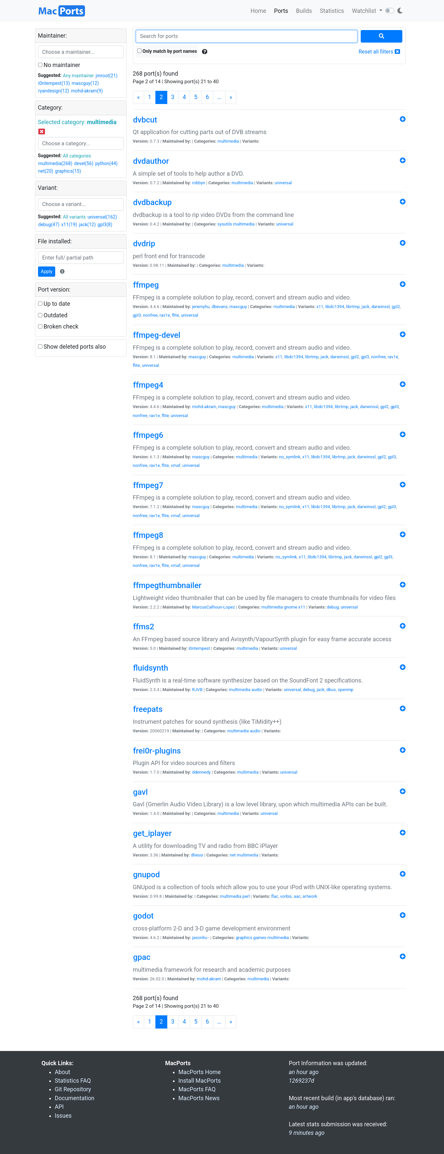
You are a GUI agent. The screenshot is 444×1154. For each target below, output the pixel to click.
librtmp (353, 306)
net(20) (45, 171)
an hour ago (304, 1106)
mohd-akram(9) (87, 90)
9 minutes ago (307, 1133)
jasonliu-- (200, 937)
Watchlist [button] (365, 11)
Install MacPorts (200, 1080)
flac (274, 896)
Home (258, 11)
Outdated (52, 315)
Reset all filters (379, 52)
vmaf (176, 465)
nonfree (150, 315)
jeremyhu (201, 306)
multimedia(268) (55, 163)
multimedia (228, 141)
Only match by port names (167, 51)
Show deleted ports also (72, 346)
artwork (310, 896)
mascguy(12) (85, 83)
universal (283, 182)
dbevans (220, 306)
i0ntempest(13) (54, 83)
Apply (47, 271)
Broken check (58, 326)
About (62, 1072)
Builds (304, 11)
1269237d (301, 1080)
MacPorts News (199, 1098)
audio (257, 689)
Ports (281, 11)
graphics (244, 937)
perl (246, 896)
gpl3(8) (105, 224)
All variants (74, 217)
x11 (319, 306)
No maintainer (59, 65)
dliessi (197, 855)
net (233, 855)
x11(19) (69, 224)
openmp (345, 689)
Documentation (75, 1098)
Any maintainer (78, 75)
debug (333, 607)
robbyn (198, 182)
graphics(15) (68, 171)
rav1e (165, 315)
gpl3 (137, 315)
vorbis (286, 896)
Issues (63, 1115)
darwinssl (380, 306)
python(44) (106, 163)
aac (297, 896)
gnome (290, 607)
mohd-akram (204, 406)
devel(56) (83, 163)
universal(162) (102, 217)
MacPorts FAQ (197, 1089)
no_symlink (290, 456)
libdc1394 (334, 306)
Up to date (54, 303)
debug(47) (49, 224)
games (259, 937)
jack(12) (87, 224)
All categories (77, 155)
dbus (331, 689)
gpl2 (396, 306)
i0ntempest (199, 648)
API (59, 1106)
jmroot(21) (106, 75)
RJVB (197, 689)
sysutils (225, 224)
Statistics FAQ (73, 1080)
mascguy (238, 306)
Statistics (332, 11)
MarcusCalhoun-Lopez (213, 607)
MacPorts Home (200, 1072)
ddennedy (201, 772)
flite (175, 315)
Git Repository (73, 1089)
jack (366, 306)
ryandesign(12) (53, 90)
